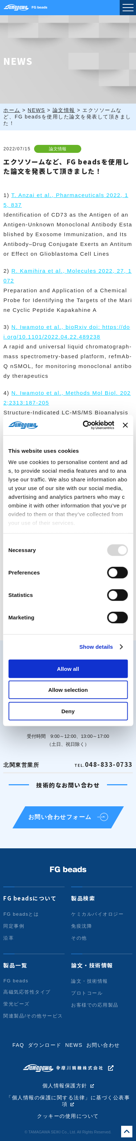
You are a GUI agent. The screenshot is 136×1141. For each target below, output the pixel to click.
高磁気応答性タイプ (27, 992)
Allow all (68, 668)
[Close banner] (125, 425)
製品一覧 (15, 965)
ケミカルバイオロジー (97, 914)
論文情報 (57, 148)
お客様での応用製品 (95, 1005)
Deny (68, 711)
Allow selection (68, 690)
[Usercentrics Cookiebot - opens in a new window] (85, 425)
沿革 (8, 938)
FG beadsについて (30, 898)
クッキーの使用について (68, 1116)
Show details (96, 647)
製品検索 (83, 898)
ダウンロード (45, 1045)
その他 (79, 938)
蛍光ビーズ (16, 1004)
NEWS (74, 1045)
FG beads (15, 980)
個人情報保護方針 (64, 1085)
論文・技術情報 (92, 965)
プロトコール (87, 993)
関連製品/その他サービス (33, 1016)
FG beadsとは (21, 914)
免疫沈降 (81, 926)
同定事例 (13, 926)
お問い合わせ (103, 1045)
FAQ (18, 1045)
